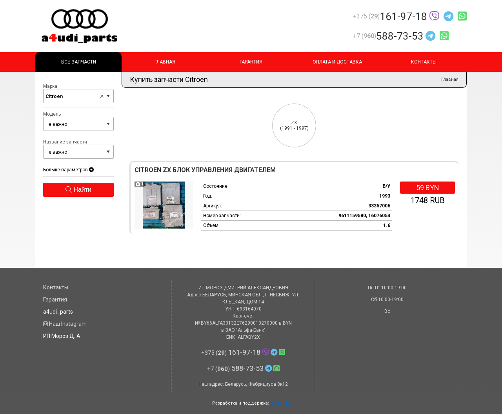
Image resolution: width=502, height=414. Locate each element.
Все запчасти (78, 62)
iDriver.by (280, 403)
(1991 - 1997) (294, 125)
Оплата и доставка (337, 62)
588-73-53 (401, 36)
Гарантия (251, 62)
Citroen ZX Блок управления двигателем (205, 170)
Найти (78, 189)
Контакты (424, 62)
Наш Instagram (65, 324)
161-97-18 (410, 16)
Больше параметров (68, 169)
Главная (165, 62)
